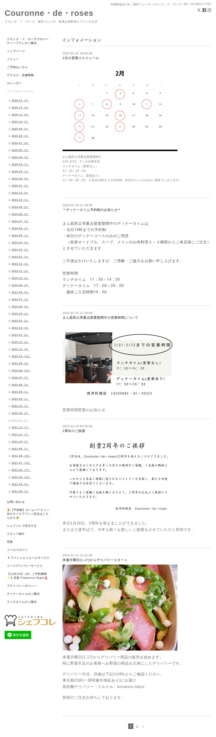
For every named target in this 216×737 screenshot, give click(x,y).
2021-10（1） (20, 441)
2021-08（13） (21, 455)
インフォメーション (20, 91)
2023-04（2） (20, 313)
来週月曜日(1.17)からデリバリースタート (95, 560)
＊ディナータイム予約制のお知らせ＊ (92, 210)
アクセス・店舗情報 (20, 75)
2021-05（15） (21, 477)
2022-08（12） (21, 370)
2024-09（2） (20, 207)
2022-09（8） (20, 363)
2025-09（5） (20, 128)
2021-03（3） (20, 491)
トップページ (16, 51)
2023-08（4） (20, 292)
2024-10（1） (20, 200)
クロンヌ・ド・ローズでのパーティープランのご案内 (28, 41)
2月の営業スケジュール (81, 58)
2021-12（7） (20, 427)
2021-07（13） (21, 463)
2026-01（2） (20, 100)
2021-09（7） (20, 448)
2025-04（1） (20, 164)
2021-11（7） (20, 434)
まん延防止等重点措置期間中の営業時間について (100, 317)
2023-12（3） (20, 264)
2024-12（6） (20, 192)
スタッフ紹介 (16, 533)
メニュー (13, 59)
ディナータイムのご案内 (23, 594)
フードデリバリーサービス (25, 566)
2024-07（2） (20, 221)
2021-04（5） (20, 484)
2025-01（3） (20, 185)
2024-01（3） (20, 256)
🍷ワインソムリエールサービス (28, 558)
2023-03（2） (20, 320)
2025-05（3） (20, 157)
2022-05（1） (20, 392)
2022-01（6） (20, 420)
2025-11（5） (20, 114)
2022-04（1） (20, 399)
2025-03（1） (20, 171)
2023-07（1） (20, 299)
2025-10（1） (20, 121)
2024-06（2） (20, 228)
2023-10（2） (20, 278)
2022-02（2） (20, 413)
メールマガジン (17, 549)
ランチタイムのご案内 (22, 602)
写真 (10, 541)
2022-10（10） (21, 356)
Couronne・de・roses (49, 12)
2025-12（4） (20, 107)
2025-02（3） (20, 178)
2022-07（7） (20, 377)
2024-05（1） (20, 235)
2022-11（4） (20, 349)
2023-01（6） (20, 335)
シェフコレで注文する (22, 525)
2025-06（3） (20, 150)
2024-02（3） (20, 249)
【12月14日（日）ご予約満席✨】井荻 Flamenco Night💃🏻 (27, 575)
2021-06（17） (21, 470)
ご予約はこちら (17, 67)
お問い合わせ (16, 502)
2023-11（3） (20, 271)
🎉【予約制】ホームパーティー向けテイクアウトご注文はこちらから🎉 (28, 513)
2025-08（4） (20, 136)
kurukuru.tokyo (131, 687)
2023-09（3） (20, 285)
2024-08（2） (20, 214)
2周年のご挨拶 (74, 431)
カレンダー (14, 83)
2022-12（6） (20, 342)
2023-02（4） (20, 328)
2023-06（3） (20, 306)
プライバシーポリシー (22, 585)
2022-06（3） (20, 384)
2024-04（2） (20, 242)
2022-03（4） (20, 406)
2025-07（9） (20, 143)
